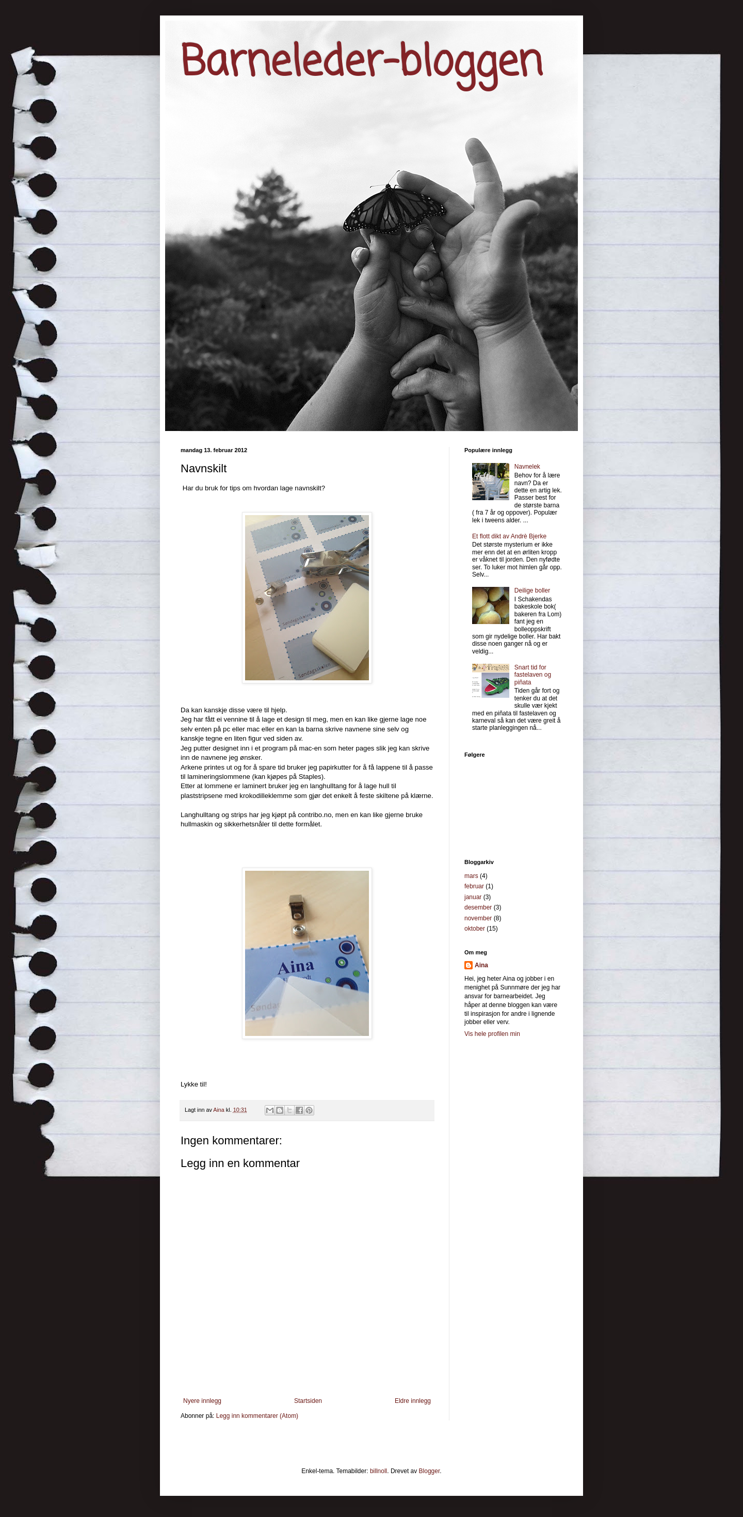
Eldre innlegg (413, 1400)
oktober (474, 928)
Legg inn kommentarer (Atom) (257, 1415)
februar (474, 886)
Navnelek (527, 466)
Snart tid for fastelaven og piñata (532, 675)
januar (472, 897)
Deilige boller (532, 590)
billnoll (378, 1471)
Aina (481, 965)
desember (478, 907)
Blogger (429, 1471)
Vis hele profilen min (492, 1033)
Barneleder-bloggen (361, 64)
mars (471, 876)
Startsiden (308, 1400)
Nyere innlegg (202, 1400)
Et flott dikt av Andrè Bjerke (509, 536)
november (478, 918)
